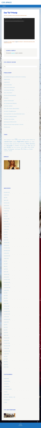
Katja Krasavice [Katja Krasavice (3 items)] (22, 143)
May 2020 (5, 298)
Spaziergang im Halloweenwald (10, 121)
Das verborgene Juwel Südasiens (10, 103)
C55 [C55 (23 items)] (16, 139)
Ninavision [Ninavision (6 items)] (32, 143)
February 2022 (6, 242)
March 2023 (6, 221)
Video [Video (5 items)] (25, 147)
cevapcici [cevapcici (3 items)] (27, 139)
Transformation (7, 127)
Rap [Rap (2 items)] (13, 145)
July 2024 (5, 213)
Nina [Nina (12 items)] (27, 143)
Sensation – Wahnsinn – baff (9, 397)
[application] (19, 28)
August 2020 (6, 290)
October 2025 (6, 194)
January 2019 (6, 340)
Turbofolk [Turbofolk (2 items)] (22, 147)
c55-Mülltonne (11, 41)
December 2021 (7, 247)
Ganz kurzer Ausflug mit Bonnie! (10, 116)
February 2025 (6, 202)
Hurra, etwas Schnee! (8, 92)
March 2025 (6, 200)
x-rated (5, 402)
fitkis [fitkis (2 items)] (34, 139)
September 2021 (7, 255)
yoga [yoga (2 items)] (28, 149)
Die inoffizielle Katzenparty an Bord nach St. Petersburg (15, 76)
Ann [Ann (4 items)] (5, 139)
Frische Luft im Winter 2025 (9, 87)
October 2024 (6, 210)
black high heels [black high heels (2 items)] (8, 139)
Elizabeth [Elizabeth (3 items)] (31, 139)
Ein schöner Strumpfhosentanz (10, 111)
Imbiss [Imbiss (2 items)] (30, 141)
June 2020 (6, 295)
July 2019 (5, 324)
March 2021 (6, 271)
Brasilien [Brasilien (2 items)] (12, 139)
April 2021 (6, 269)
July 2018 (5, 356)
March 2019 (6, 335)
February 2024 (6, 218)
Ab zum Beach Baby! (8, 84)
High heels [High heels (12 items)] (20, 141)
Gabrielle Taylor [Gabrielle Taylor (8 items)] (8, 141)
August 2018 (6, 353)
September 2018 (7, 351)
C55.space (7, 2)
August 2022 (6, 229)
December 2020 (7, 279)
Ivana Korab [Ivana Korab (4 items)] (6, 143)
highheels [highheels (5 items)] (27, 141)
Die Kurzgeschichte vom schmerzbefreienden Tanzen (14, 113)
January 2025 (6, 205)
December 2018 (7, 343)
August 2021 (6, 258)
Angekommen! (7, 82)
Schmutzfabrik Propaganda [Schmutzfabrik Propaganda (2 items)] (23, 145)
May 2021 (5, 266)
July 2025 (5, 197)
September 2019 (7, 319)
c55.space (5, 391)
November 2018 (7, 345)
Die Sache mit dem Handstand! (10, 95)
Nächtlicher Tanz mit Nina (9, 119)
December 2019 (7, 311)
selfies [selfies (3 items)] (32, 145)
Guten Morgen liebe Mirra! (9, 90)
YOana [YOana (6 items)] (24, 149)
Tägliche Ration (7, 79)
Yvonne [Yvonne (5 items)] (31, 149)
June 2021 (6, 263)
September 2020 (7, 287)
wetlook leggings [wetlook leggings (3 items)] (17, 149)
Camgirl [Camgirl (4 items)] (23, 139)
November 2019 (7, 314)
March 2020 (6, 303)
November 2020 (7, 282)
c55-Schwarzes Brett (8, 389)
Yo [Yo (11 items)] (21, 149)
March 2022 (6, 239)
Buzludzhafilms (7, 381)
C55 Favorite (6, 383)
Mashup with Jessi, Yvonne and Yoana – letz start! (13, 124)
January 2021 (6, 277)
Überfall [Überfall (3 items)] (10, 150)
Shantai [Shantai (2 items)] (13, 147)
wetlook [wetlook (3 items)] (28, 147)
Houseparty (6, 98)
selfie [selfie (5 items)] (29, 145)
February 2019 (6, 337)
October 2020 (6, 284)
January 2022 (6, 245)
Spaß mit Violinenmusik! (9, 100)
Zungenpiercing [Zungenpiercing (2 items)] (6, 150)
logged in (13, 53)
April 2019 (6, 332)
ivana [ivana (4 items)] (33, 141)
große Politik (6, 394)
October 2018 (6, 348)
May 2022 (5, 234)
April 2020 (6, 300)
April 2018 (6, 364)
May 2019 (5, 329)
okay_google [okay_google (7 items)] (9, 145)
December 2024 (7, 208)
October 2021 (6, 253)
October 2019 (6, 316)
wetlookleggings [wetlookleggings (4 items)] (11, 149)
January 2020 (6, 308)
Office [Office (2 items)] (5, 145)
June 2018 (6, 359)
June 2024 (6, 216)
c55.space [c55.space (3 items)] (19, 139)
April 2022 (6, 237)
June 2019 (6, 327)
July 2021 (5, 261)
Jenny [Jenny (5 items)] (11, 143)
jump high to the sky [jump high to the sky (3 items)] (16, 143)
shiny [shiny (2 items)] (15, 147)
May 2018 (5, 361)
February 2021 (6, 274)
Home (20, 424)
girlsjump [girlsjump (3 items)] (14, 141)
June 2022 (6, 232)
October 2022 (6, 226)
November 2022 (7, 224)
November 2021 (7, 250)
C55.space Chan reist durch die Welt (19, 15)
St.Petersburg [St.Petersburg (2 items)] (18, 147)
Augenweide (6, 378)
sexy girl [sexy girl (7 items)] (9, 147)
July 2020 (5, 292)
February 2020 (6, 306)
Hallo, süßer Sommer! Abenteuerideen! (11, 108)
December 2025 (7, 192)
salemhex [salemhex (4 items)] (17, 145)
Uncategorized (7, 399)
